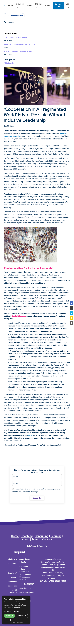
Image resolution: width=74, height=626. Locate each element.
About (47, 5)
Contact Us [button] (58, 5)
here (30, 435)
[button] (71, 303)
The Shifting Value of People (15, 37)
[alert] (16, 610)
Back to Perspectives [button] (14, 15)
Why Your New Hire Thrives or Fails (18, 51)
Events (29, 5)
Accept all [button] (9, 616)
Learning (56, 536)
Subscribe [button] (37, 498)
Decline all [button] (22, 616)
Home (10, 5)
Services (20, 5)
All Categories (9, 63)
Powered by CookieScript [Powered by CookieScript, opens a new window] (16, 622)
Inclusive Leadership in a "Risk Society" (20, 44)
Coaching (27, 536)
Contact (47, 539)
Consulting (41, 536)
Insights (38, 5)
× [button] (28, 597)
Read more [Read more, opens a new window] (17, 607)
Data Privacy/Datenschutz (37, 546)
